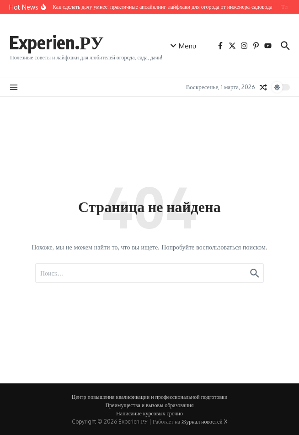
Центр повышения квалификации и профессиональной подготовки (150, 396)
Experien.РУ (56, 42)
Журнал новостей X (204, 421)
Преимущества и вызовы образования (149, 405)
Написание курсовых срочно (149, 413)
